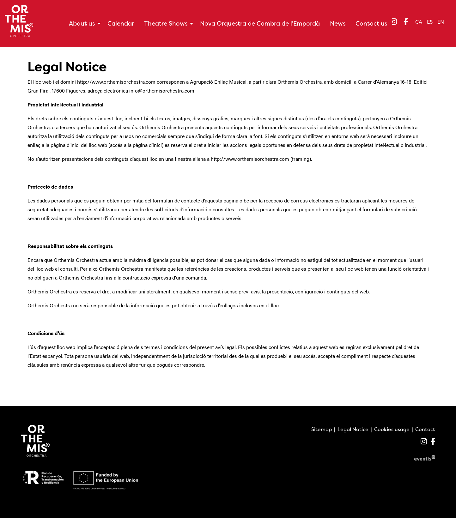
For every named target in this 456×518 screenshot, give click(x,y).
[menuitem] (394, 22)
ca (418, 21)
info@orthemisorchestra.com (161, 90)
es (430, 21)
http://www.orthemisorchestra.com (116, 81)
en (440, 21)
